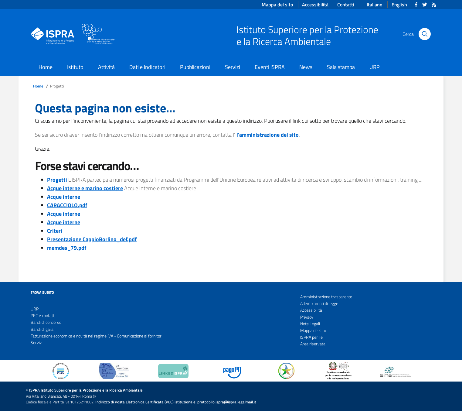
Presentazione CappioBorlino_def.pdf (92, 239)
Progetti (57, 180)
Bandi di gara (42, 329)
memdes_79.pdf (66, 248)
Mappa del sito (313, 330)
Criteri (54, 231)
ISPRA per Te (311, 337)
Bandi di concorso (46, 322)
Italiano (374, 4)
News (305, 67)
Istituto (75, 67)
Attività (106, 67)
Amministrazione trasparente (326, 296)
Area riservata (312, 344)
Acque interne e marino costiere (85, 188)
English (399, 4)
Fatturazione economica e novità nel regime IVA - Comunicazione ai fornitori (96, 336)
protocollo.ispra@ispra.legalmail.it (226, 402)
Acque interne (63, 197)
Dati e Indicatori (147, 67)
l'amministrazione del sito (267, 135)
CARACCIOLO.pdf (67, 205)
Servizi (232, 67)
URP (374, 67)
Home (46, 67)
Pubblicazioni (195, 67)
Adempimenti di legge (319, 303)
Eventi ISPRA (270, 67)
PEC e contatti (43, 315)
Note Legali (310, 323)
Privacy (306, 317)
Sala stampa (341, 67)
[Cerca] (425, 34)
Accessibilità (311, 310)
